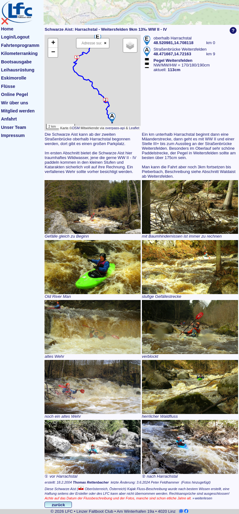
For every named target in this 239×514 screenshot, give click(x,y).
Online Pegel (14, 94)
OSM (76, 128)
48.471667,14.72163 (172, 54)
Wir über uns (14, 102)
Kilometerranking (19, 53)
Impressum (13, 135)
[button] (112, 118)
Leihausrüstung (17, 69)
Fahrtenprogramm (20, 45)
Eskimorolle (13, 77)
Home (7, 28)
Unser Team (13, 127)
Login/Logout (15, 36)
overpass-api (115, 128)
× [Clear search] (105, 43)
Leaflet (134, 128)
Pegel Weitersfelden (172, 60)
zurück (58, 505)
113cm (174, 69)
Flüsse (8, 86)
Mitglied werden (18, 110)
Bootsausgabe (16, 61)
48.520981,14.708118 (173, 42)
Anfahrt (9, 118)
